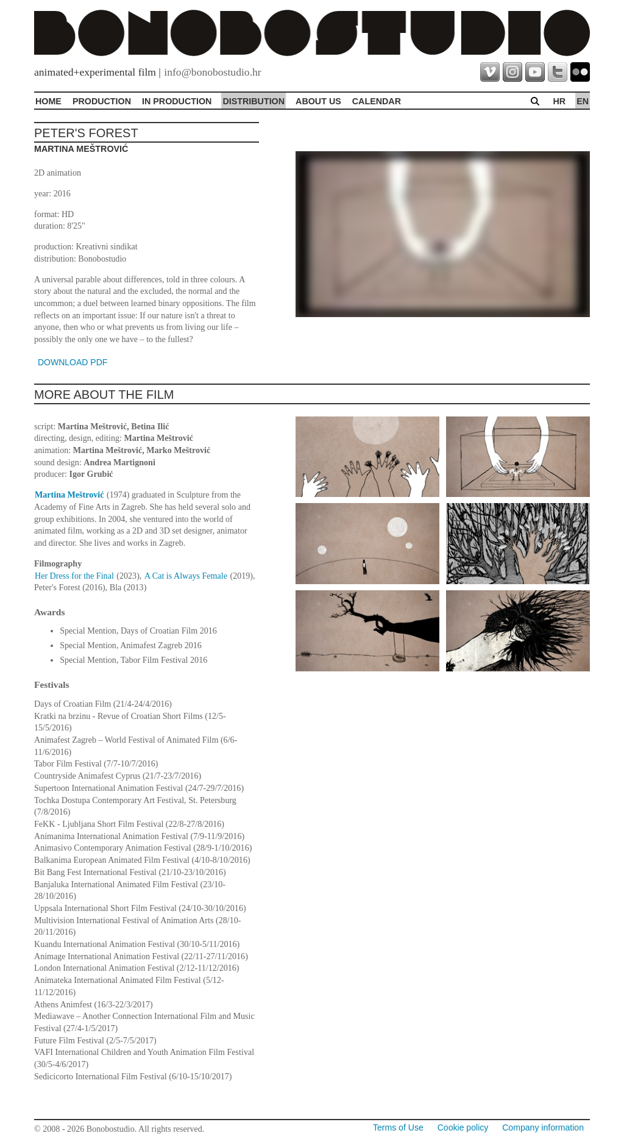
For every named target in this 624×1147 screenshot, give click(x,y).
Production (102, 101)
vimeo (490, 72)
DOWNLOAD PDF (72, 362)
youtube (535, 72)
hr (559, 101)
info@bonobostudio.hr (212, 72)
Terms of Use (398, 1127)
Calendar (376, 101)
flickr (580, 72)
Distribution (253, 101)
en (582, 101)
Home (48, 101)
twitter (557, 72)
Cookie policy (463, 1127)
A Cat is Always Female (185, 576)
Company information (543, 1127)
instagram (512, 72)
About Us (318, 101)
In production (176, 101)
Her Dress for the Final (74, 576)
